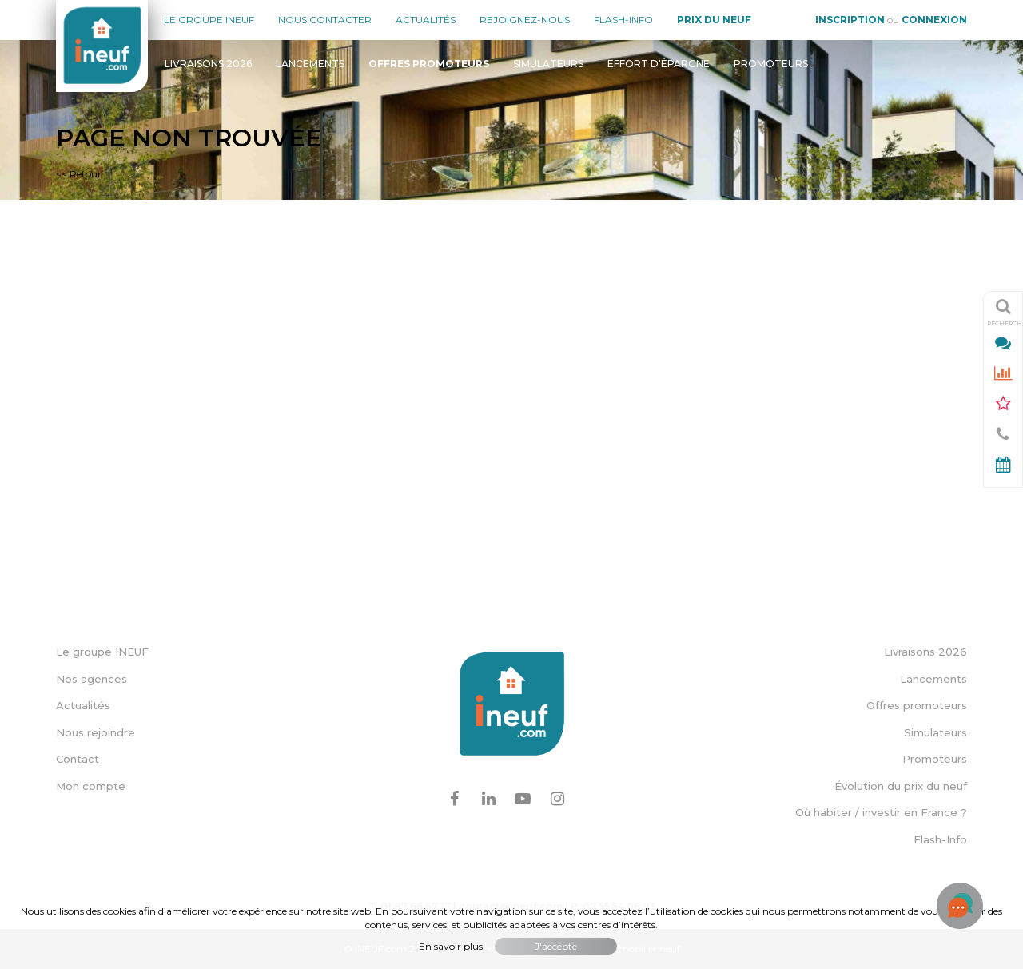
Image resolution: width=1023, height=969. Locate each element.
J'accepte (556, 946)
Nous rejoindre (95, 732)
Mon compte (90, 786)
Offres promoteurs (916, 705)
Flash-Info (623, 20)
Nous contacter (325, 20)
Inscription (850, 20)
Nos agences (91, 678)
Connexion (934, 20)
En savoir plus (451, 946)
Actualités (426, 20)
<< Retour (79, 174)
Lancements (310, 64)
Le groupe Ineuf (209, 20)
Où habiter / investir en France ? (881, 812)
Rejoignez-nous (525, 20)
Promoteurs (771, 64)
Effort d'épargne (658, 64)
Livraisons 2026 (208, 64)
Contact (77, 758)
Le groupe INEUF (102, 651)
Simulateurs (548, 64)
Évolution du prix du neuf (900, 786)
